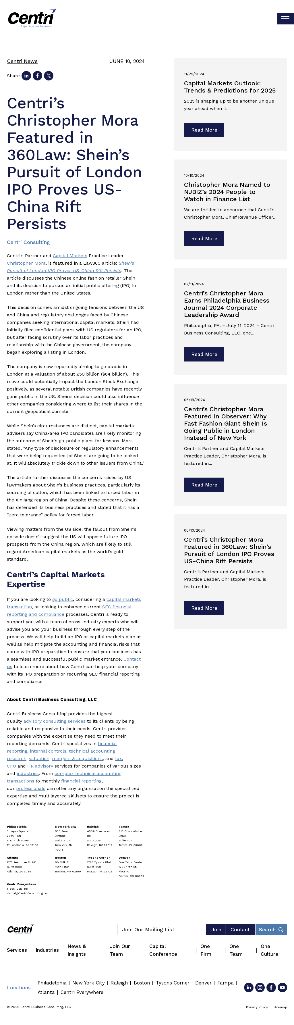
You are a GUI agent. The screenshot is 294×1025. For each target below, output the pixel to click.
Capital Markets (70, 255)
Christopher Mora (26, 263)
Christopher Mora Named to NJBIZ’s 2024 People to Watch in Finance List (227, 192)
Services (17, 950)
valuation (39, 758)
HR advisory (40, 766)
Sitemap (280, 1007)
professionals (30, 788)
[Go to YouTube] (282, 987)
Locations (19, 988)
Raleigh (119, 983)
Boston (142, 983)
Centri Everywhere (82, 992)
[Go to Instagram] (260, 987)
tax (118, 758)
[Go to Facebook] (271, 987)
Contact (240, 929)
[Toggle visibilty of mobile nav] (285, 18)
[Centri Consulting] (32, 18)
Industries (47, 950)
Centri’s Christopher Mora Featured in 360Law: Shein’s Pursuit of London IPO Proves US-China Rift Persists (229, 550)
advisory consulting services (55, 721)
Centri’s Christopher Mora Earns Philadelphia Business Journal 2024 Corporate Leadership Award (226, 304)
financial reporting (81, 781)
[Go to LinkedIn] (249, 987)
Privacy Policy (257, 1007)
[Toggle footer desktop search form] (271, 929)
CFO (11, 766)
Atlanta (46, 992)
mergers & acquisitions (77, 758)
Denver (203, 983)
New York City (88, 983)
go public (62, 599)
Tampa (225, 983)
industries (28, 773)
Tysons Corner (172, 983)
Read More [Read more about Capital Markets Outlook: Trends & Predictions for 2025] (204, 130)
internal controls (48, 751)
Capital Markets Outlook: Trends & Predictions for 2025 (230, 87)
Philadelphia (52, 983)
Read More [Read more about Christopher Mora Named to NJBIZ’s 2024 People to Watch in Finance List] (204, 238)
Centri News (22, 61)
